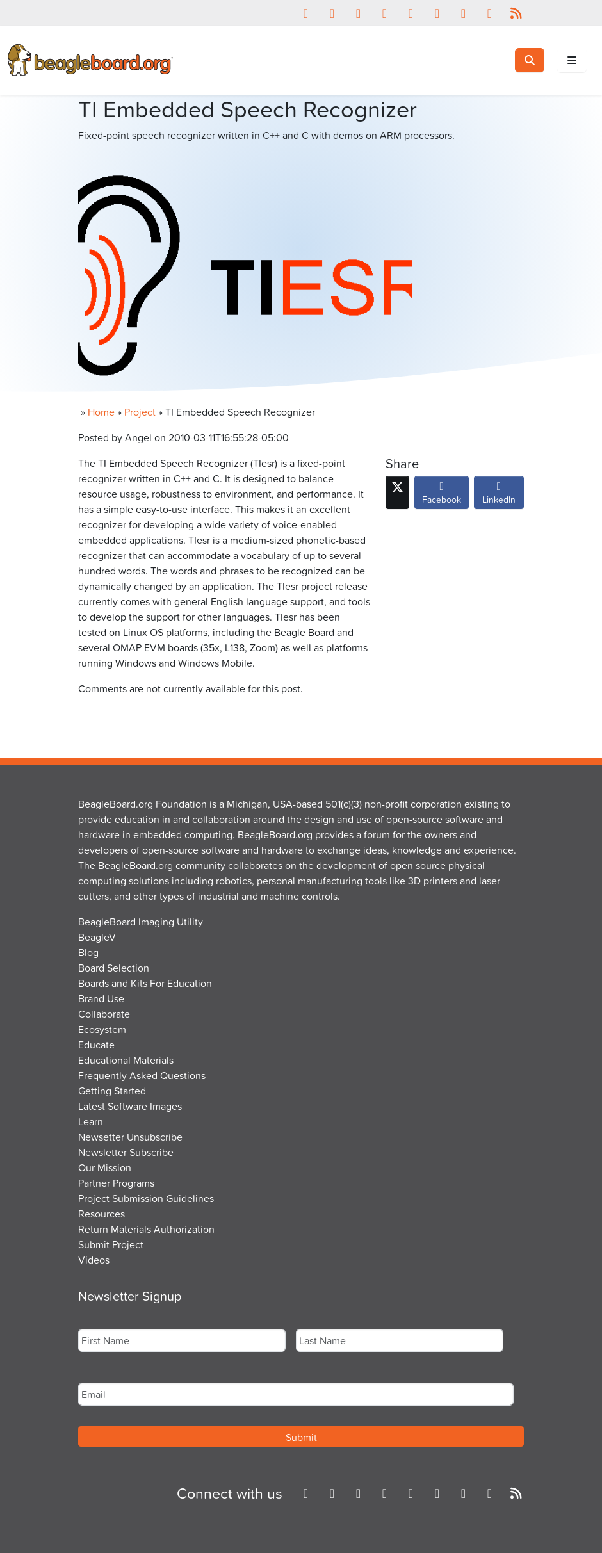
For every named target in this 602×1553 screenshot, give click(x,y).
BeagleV (97, 937)
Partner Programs (116, 1183)
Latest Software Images (130, 1106)
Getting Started (112, 1091)
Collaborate (104, 1014)
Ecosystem (102, 1029)
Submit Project (110, 1244)
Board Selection (113, 968)
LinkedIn (499, 495)
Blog (88, 952)
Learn (90, 1121)
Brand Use (101, 998)
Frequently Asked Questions (142, 1075)
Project (140, 412)
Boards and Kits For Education (145, 983)
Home (101, 412)
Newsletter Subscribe (126, 1152)
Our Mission (104, 1167)
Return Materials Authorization (146, 1229)
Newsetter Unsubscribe (130, 1137)
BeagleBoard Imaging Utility (140, 922)
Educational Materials (126, 1060)
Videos (94, 1260)
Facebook (441, 495)
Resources (101, 1214)
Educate (96, 1044)
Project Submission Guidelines (146, 1198)
